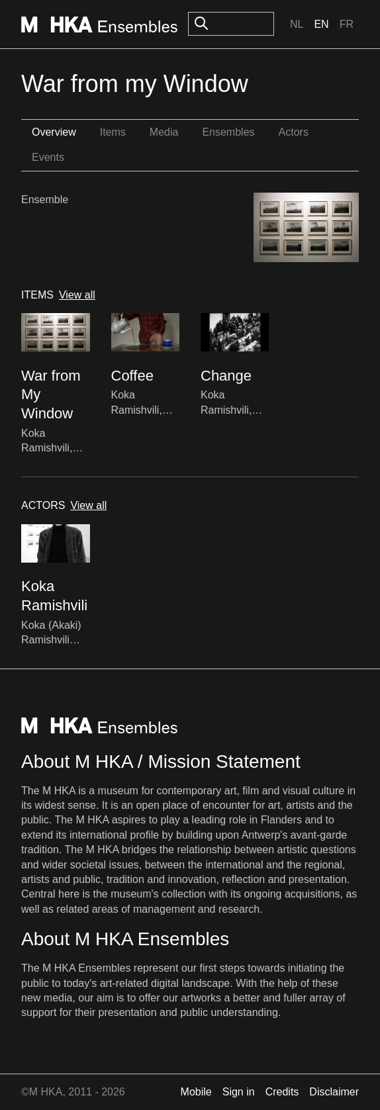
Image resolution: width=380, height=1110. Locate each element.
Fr (347, 24)
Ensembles (228, 132)
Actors (294, 132)
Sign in (238, 1091)
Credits (282, 1091)
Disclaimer (334, 1091)
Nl (296, 24)
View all (77, 295)
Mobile (196, 1091)
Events (48, 157)
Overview (54, 132)
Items (113, 132)
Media (164, 132)
